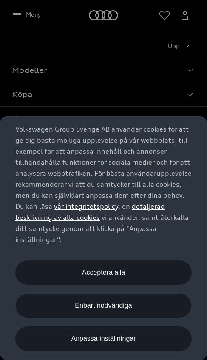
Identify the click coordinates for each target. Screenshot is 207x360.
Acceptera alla (103, 272)
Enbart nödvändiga (103, 305)
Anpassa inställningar (103, 338)
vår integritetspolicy (86, 206)
